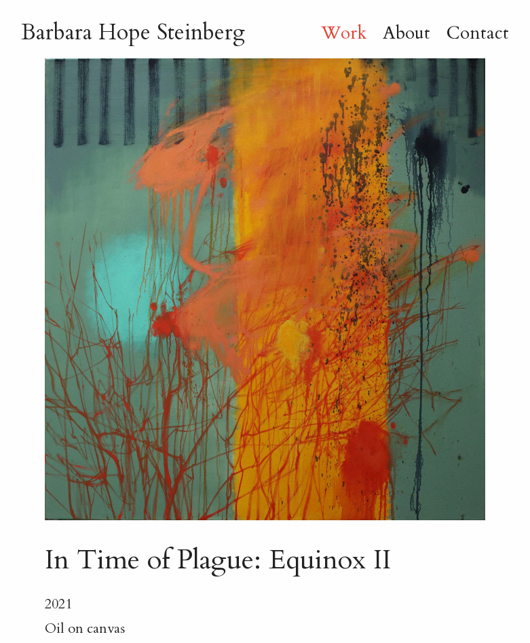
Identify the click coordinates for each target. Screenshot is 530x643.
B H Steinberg (133, 32)
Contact (478, 33)
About (406, 33)
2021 (58, 604)
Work (344, 33)
